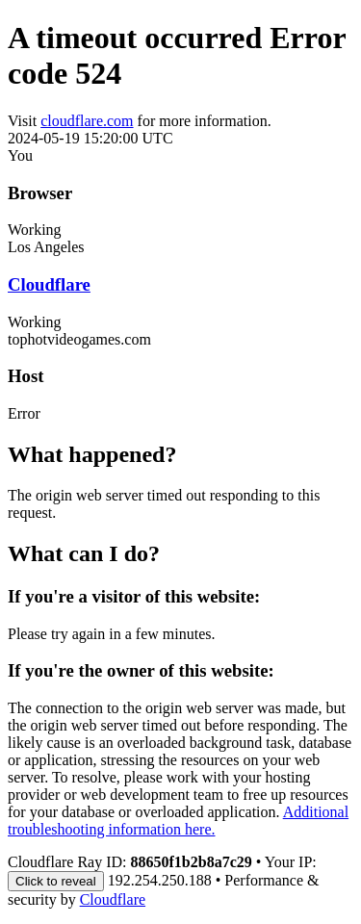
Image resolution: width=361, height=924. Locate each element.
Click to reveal (55, 881)
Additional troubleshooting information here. (178, 820)
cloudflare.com (86, 121)
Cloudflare (49, 284)
